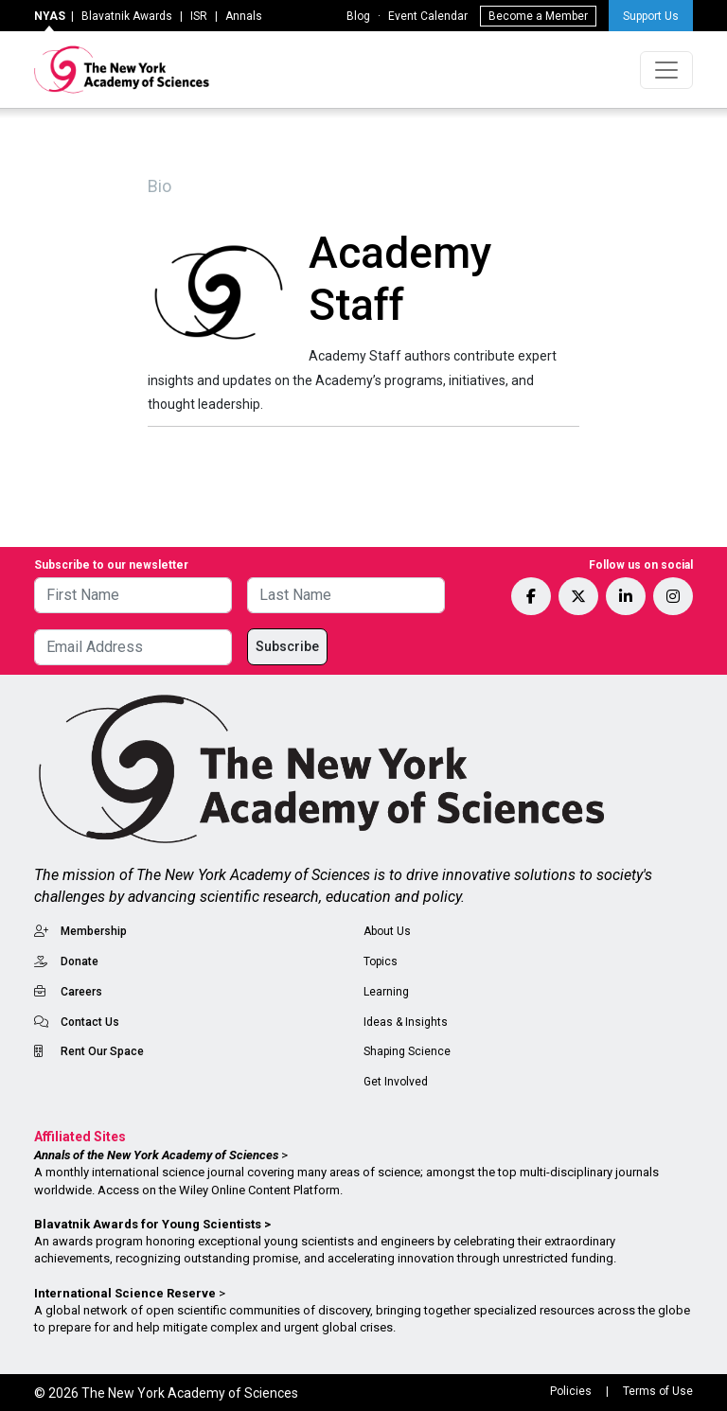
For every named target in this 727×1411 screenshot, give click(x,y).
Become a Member (538, 16)
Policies (571, 1391)
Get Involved (396, 1081)
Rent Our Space (102, 1051)
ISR (198, 16)
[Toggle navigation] (666, 70)
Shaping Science (407, 1051)
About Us (387, 931)
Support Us (651, 16)
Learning (386, 991)
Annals (243, 16)
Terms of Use (658, 1391)
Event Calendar (428, 16)
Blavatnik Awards (126, 16)
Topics (381, 961)
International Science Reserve (125, 1293)
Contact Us (90, 1022)
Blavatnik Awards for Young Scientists (147, 1224)
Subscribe (287, 646)
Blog (358, 16)
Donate (79, 961)
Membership (94, 931)
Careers (81, 991)
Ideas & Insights (406, 1022)
